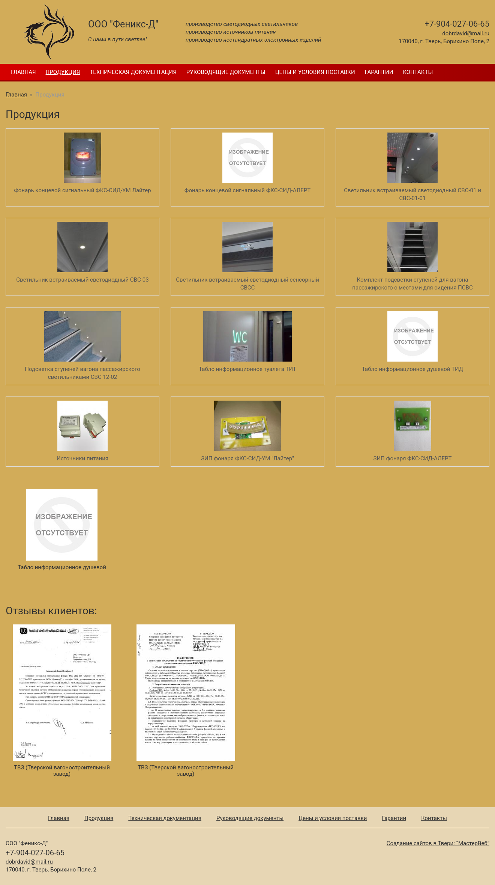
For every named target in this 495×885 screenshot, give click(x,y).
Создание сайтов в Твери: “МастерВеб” (438, 843)
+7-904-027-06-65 (456, 24)
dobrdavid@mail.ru (465, 33)
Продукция (63, 72)
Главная (23, 72)
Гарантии (379, 72)
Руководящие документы (226, 72)
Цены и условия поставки (315, 72)
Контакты (418, 72)
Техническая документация (133, 72)
